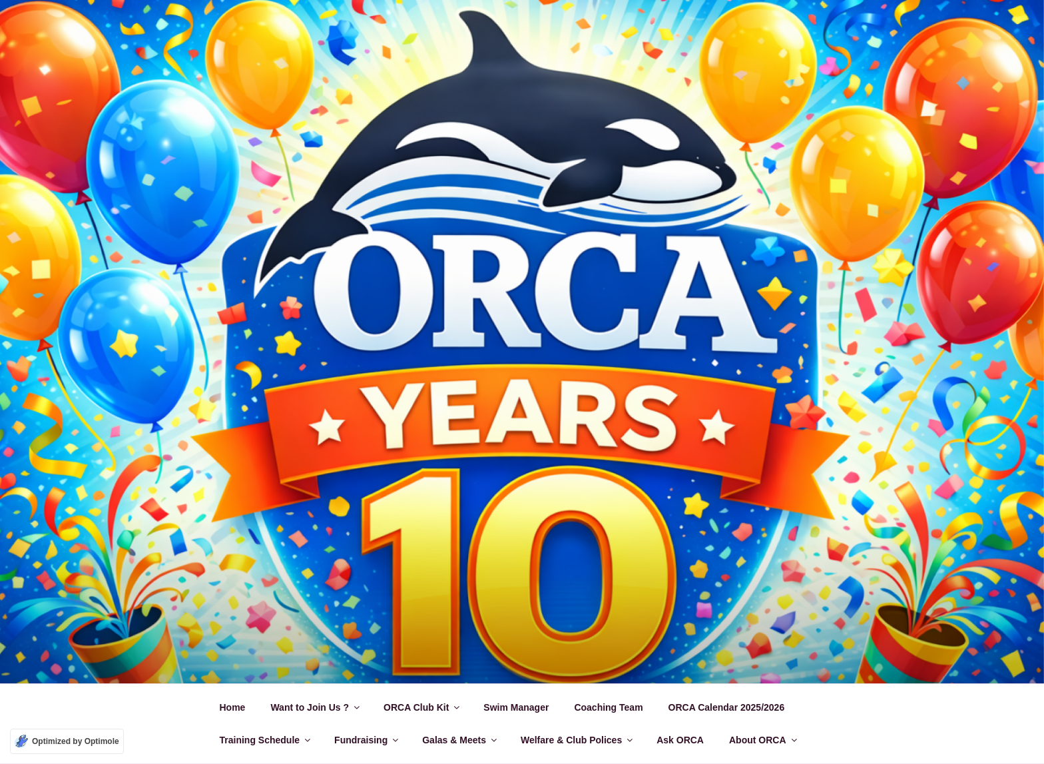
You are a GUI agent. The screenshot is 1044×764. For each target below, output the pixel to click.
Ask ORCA (680, 740)
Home (233, 707)
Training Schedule (266, 740)
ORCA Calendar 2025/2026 (726, 707)
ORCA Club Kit (422, 707)
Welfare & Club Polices (578, 740)
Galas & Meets (460, 740)
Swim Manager (516, 707)
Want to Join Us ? (316, 707)
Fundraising (367, 740)
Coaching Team (608, 707)
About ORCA (764, 740)
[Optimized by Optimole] (67, 741)
